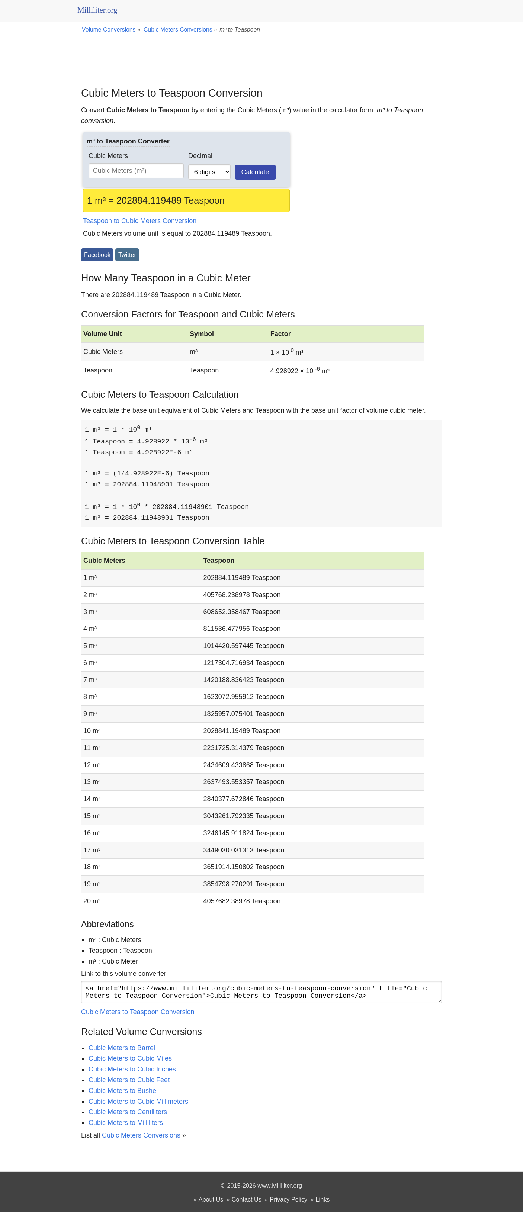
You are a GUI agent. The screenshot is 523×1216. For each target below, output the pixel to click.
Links (323, 1203)
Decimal (200, 155)
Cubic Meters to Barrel (122, 1052)
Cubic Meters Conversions (141, 1139)
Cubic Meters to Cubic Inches (132, 1073)
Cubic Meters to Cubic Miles (130, 1062)
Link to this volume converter (123, 974)
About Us (211, 1203)
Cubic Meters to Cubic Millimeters (138, 1105)
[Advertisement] (261, 55)
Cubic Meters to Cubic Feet (129, 1084)
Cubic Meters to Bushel (123, 1095)
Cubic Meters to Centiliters (128, 1116)
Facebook (97, 254)
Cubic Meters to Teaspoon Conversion (138, 1016)
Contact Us (247, 1203)
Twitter (127, 254)
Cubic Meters (108, 155)
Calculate (255, 172)
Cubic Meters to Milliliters (126, 1126)
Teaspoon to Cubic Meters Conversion (139, 221)
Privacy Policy (288, 1203)
